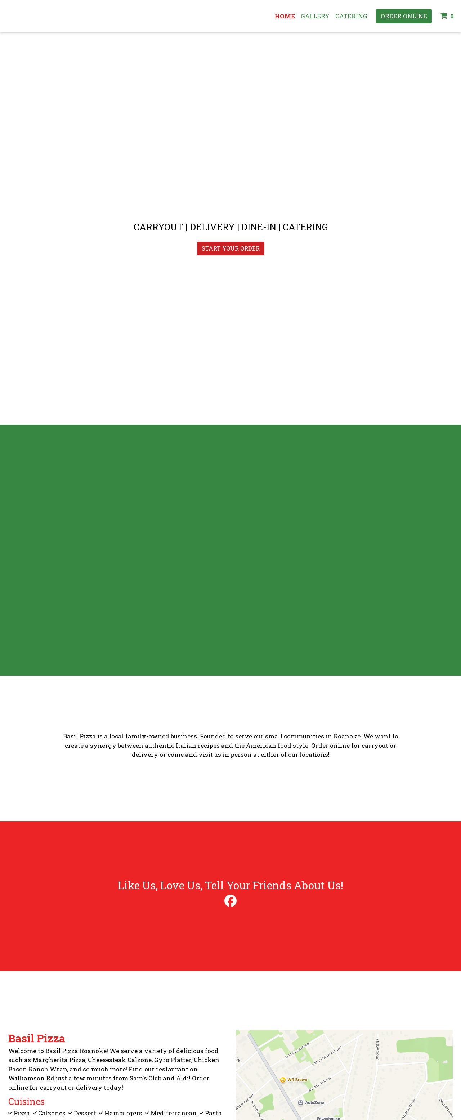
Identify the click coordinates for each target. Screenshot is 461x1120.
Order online (330, 745)
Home (285, 16)
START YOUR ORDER (231, 248)
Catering (351, 16)
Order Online (404, 16)
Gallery (315, 16)
